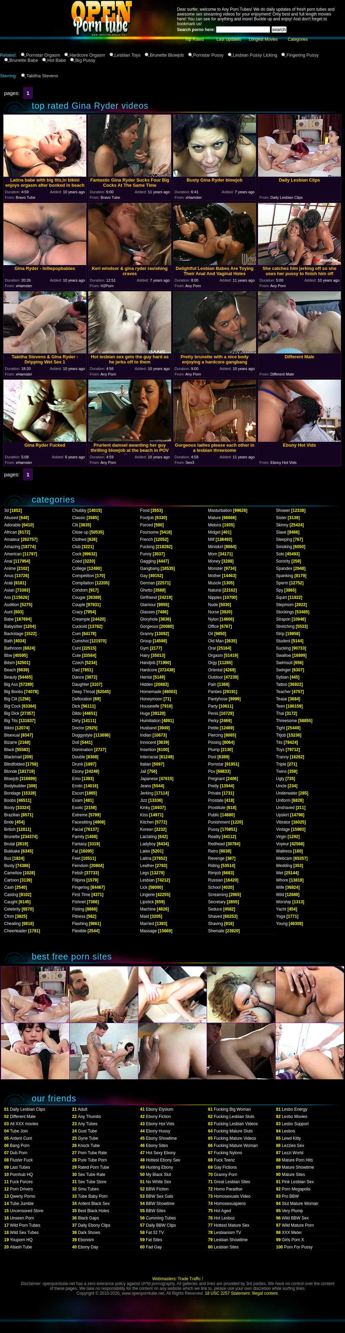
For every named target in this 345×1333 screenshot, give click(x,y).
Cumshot (80, 641)
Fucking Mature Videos (235, 1138)
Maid (144, 916)
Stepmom (285, 604)
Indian (145, 735)
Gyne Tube (88, 1138)
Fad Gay (154, 1247)
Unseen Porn (22, 1218)
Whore (282, 880)
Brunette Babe (23, 60)
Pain (212, 684)
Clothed (79, 539)
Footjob (147, 517)
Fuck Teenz (224, 1160)
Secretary (217, 901)
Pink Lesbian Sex (298, 1181)
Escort (78, 793)
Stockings (285, 612)
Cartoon (11, 880)
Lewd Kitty (291, 1138)
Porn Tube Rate (92, 1152)
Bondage (12, 793)
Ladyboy (148, 843)
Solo (280, 554)
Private (214, 793)
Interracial (149, 757)
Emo (76, 778)
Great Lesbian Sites (232, 1181)
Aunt (8, 612)
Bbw (8, 655)
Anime (10, 568)
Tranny (282, 757)
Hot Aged (222, 1210)
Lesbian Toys (128, 55)
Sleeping (284, 539)
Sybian (282, 677)
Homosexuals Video (232, 1196)
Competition (83, 575)
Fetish (77, 872)
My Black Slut (158, 1174)
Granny (147, 633)
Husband (148, 728)
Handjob (148, 662)
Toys (280, 749)
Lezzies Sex (293, 1145)
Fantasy (79, 843)
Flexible (79, 930)
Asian (9, 590)
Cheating (12, 923)
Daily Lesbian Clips (27, 1109)
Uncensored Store (26, 1210)
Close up (80, 532)
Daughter (80, 684)
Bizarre (10, 742)
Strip (280, 633)
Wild (280, 894)
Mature (214, 517)
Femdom (80, 865)
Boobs (10, 800)
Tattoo (281, 684)
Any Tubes (88, 1123)
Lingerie (147, 894)
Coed (77, 561)
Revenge (216, 858)
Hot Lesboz (224, 1218)
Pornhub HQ (21, 1174)
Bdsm (9, 662)
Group (145, 641)
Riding (214, 865)
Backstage (13, 633)
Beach (10, 670)
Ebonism (86, 1239)
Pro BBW (290, 1196)
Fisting (78, 909)
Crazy (77, 612)
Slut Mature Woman (300, 1203)
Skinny (282, 525)
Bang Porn (20, 1145)
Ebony (78, 771)
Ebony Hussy (158, 1131)
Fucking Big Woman (232, 1109)
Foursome (149, 532)
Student (283, 641)
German (147, 583)
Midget (214, 532)
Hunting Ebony (159, 1167)
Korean (147, 829)
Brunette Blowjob (167, 55)
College (79, 568)
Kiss (144, 815)
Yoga (280, 916)
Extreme (80, 815)
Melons (214, 525)
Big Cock (12, 706)
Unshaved (285, 807)
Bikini (9, 728)
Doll (75, 742)
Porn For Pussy (298, 1247)
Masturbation (220, 510)
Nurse (213, 612)
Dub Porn (19, 1152)
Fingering (80, 887)
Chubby (79, 510)
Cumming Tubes (161, 1218)
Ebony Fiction (158, 1116)
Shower (283, 510)
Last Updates (229, 39)
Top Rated (194, 39)
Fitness (79, 916)
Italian (145, 764)
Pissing (214, 742)
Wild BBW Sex (295, 1218)
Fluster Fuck (21, 1160)
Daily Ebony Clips (94, 1225)
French (146, 539)
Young (282, 923)
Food (144, 510)
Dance (78, 677)
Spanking (284, 575)
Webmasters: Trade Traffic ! (177, 1278)
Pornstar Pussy (208, 55)
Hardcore (148, 670)
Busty (9, 865)
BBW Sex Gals (159, 1196)
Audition (11, 604)
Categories (298, 39)
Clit (75, 525)
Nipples (215, 597)
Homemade (150, 691)
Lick (143, 887)
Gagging (148, 561)
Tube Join (19, 1131)
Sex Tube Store (92, 1181)
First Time (81, 894)
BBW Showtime (160, 1203)
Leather (147, 865)
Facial (77, 829)
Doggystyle (82, 735)
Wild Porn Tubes (25, 1225)
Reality (214, 836)
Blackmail (13, 757)
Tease (281, 699)
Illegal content (265, 1293)
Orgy (212, 662)
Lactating (148, 836)
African (10, 532)
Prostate (216, 800)
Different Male (23, 1116)
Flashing (80, 923)
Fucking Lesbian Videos (236, 1123)
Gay (144, 575)
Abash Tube (21, 1247)
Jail (143, 771)
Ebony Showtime (161, 1138)
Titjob (281, 735)
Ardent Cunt (21, 1138)
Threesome (286, 720)
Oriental (215, 670)
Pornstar (216, 764)
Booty (9, 807)
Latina (145, 858)
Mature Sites (293, 1174)
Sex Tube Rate (91, 1174)
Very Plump (292, 1210)
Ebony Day (88, 1247)
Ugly (280, 778)
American (13, 554)
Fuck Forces (21, 1181)
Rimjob (214, 872)
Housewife (149, 706)
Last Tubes (20, 1167)
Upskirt (282, 815)
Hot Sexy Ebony (161, 1152)
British (10, 829)
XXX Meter (292, 1232)
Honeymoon (151, 699)
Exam (77, 800)
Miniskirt (215, 546)
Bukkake (12, 851)
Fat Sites (154, 1239)
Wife (280, 887)
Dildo (76, 713)
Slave (281, 532)
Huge (145, 713)
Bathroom (13, 648)
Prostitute (217, 807)
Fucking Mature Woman (236, 1145)
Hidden (146, 684)
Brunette (12, 836)
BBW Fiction (157, 1189)
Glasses (147, 612)
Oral (212, 648)
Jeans (145, 786)
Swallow (283, 655)
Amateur (12, 539)
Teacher (283, 691)
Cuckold (79, 626)
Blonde (10, 771)
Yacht (281, 909)
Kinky (145, 807)
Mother (214, 575)
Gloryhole (149, 619)
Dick (76, 706)
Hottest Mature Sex (231, 1225)
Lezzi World (292, 1152)
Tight (280, 728)
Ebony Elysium (159, 1109)
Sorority (283, 561)
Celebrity (12, 909)
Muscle (214, 583)
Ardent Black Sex (94, 1203)
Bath (8, 641)
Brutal (9, 843)
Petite (213, 728)
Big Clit (10, 699)
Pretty (213, 786)
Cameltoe (13, 872)
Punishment (219, 822)
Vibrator (283, 822)
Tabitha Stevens (42, 75)
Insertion (148, 749)
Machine (148, 909)
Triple (281, 764)
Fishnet (79, 901)
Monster (215, 568)
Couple (78, 604)
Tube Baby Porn (93, 1196)
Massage (148, 930)
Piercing (215, 735)
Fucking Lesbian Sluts (234, 1116)
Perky (213, 720)
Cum (76, 633)
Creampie (81, 619)
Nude (213, 604)
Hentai (146, 677)
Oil (210, 633)
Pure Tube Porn (92, 1160)
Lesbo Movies (294, 1116)
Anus (8, 575)
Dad (76, 670)
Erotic (77, 786)
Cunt (76, 648)
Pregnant (216, 778)
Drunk (77, 764)
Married (147, 923)
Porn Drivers (21, 1189)
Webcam (284, 858)
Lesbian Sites (226, 1247)
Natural (214, 590)
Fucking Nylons (228, 1152)
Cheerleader (15, 930)
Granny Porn (225, 1174)
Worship (283, 901)
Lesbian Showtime (231, 1239)
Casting (11, 894)
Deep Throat (83, 691)
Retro (213, 851)
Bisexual (12, 735)
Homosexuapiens (230, 1203)
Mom (212, 554)
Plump (214, 749)
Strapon (283, 619)
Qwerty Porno (22, 1196)
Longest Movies (263, 39)
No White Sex (158, 1181)
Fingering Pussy (302, 55)
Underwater (286, 793)
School (214, 887)
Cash (9, 887)
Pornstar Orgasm (43, 55)
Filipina (78, 880)
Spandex (284, 568)
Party (213, 706)
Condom (80, 590)
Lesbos (288, 1131)
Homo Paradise (228, 1189)
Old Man (216, 641)
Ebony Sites (157, 1145)
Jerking (147, 793)
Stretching (285, 626)
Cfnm (9, 916)
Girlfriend (148, 597)
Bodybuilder (15, 786)
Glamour (148, 604)
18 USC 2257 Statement (227, 1293)
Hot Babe (56, 60)
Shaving (215, 923)
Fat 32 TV (155, 1232)
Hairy (145, 655)
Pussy (213, 829)
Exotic (77, 807)
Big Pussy (85, 60)
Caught (11, 901)
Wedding (284, 865)
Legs (144, 872)
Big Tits (11, 720)
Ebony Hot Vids (160, 1123)
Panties (215, 691)
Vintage (283, 829)
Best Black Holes (93, 1210)
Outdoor (215, 677)
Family (78, 836)
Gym (144, 648)
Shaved (215, 916)
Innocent (148, 742)
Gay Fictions (225, 1167)
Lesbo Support (295, 1123)
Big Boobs (13, 691)
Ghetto (146, 590)
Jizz (143, 800)
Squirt (281, 597)
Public (213, 815)
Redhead (216, 843)
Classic (79, 517)
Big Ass (11, 684)
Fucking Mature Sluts (233, 1131)
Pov (211, 771)
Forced (146, 525)
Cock (76, 554)
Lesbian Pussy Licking (255, 55)
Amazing (12, 546)
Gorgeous (149, 626)
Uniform (283, 800)
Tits (279, 742)
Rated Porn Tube (93, 1167)
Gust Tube (87, 1131)
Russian (215, 880)
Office (213, 626)
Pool (212, 757)
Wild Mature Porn (298, 1225)
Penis (213, 713)
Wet (279, 872)
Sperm (282, 583)
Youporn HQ (21, 1239)
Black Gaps (88, 1218)
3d (6, 510)
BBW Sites (156, 1210)
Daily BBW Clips (161, 1225)
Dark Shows (89, 1232)
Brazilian (12, 815)
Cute (76, 655)
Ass (7, 597)
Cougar (79, 597)
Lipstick (147, 901)
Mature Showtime (298, 1167)
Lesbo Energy (294, 1109)
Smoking (284, 546)
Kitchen (147, 822)
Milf (211, 539)
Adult (82, 1109)
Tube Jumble (22, 1203)
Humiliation (150, 720)
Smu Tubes (88, 1189)
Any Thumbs (89, 1116)
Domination (82, 749)
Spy (279, 590)
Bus (7, 858)
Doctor (78, 728)
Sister (281, 517)
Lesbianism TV (227, 1232)
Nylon (213, 619)
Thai (280, 713)
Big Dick (11, 713)
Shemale (216, 930)
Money (214, 561)
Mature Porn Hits (297, 1160)
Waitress (284, 851)
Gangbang (149, 568)
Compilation (83, 583)
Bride (9, 822)
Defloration (82, 699)
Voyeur (282, 843)
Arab (8, 583)
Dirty (76, 720)
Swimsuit (284, 662)
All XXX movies (24, 1123)
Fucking (147, 546)
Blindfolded (14, 764)
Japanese (149, 778)
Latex (145, 851)
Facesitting (82, 822)
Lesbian (147, 880)
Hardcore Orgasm (87, 55)
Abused (11, 517)
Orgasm (215, 655)
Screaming (218, 894)
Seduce (215, 909)
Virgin (281, 836)
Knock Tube (89, 1145)
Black (9, 749)
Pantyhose (218, 699)
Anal (8, 561)
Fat (75, 851)
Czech (78, 662)
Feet (76, 858)
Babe (9, 619)
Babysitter (13, 626)
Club (76, 546)
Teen (280, 706)
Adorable (12, 525)
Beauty (10, 677)
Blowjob (11, 778)
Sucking (283, 648)
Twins (281, 771)
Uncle (281, 786)
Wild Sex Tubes (24, 1232)
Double (78, 757)
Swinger (283, 670)
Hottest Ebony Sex (163, 1160)
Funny (145, 554)
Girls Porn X (293, 1239)
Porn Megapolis (296, 1189)
